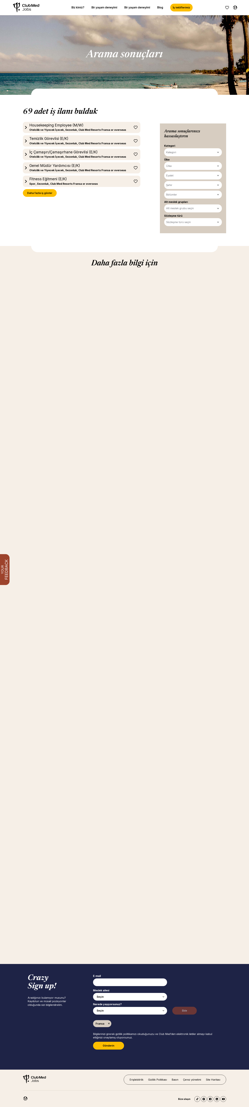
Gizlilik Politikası (157, 1079)
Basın (175, 1079)
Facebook (210, 1099)
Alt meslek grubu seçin (180, 208)
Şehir (169, 185)
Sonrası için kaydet (135, 127)
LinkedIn (217, 1099)
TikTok (197, 1099)
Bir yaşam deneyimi (104, 7)
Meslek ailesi (101, 990)
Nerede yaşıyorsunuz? (107, 1004)
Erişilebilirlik (136, 1079)
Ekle (184, 1010)
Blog (160, 7)
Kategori (171, 152)
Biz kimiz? (77, 7)
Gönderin (108, 1045)
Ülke (169, 166)
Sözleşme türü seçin (178, 222)
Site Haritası (213, 1079)
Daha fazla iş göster (39, 193)
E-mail (97, 975)
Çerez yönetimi (192, 1079)
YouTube (223, 1099)
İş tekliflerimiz (181, 7)
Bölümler (171, 194)
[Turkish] (234, 7)
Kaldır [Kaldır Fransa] (109, 1023)
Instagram (204, 1099)
